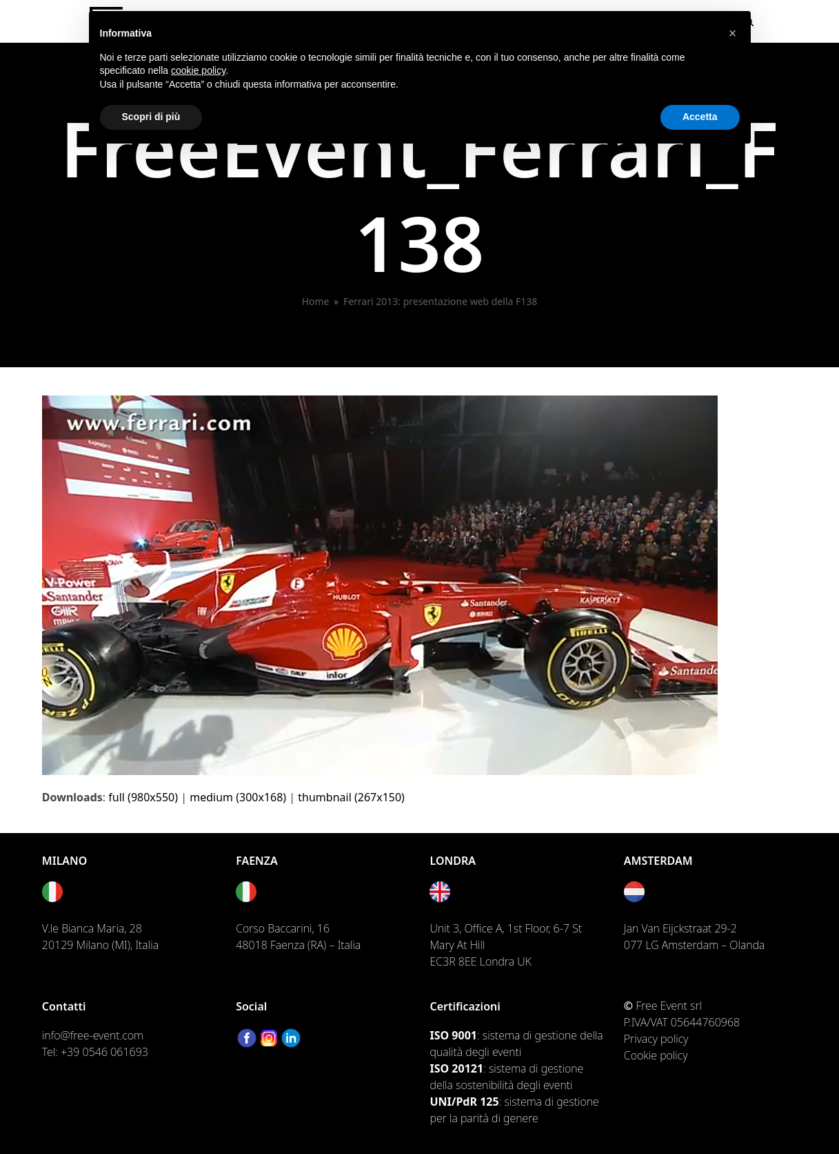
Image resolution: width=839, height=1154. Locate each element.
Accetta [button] (700, 116)
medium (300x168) (238, 797)
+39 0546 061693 (104, 1051)
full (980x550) (143, 797)
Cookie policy (656, 1055)
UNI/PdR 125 (463, 1101)
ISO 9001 (452, 1035)
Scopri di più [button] (151, 116)
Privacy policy (656, 1038)
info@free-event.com (92, 1035)
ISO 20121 (456, 1068)
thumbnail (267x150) (351, 797)
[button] (733, 33)
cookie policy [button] (198, 70)
